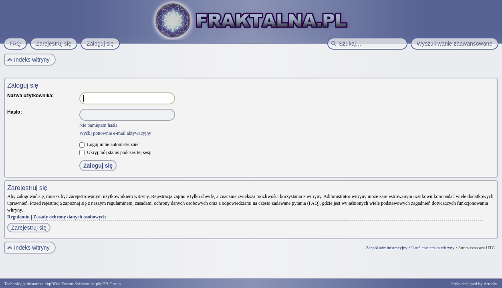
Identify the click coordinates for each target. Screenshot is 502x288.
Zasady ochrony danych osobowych (69, 217)
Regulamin (18, 217)
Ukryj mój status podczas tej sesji (115, 152)
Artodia (490, 283)
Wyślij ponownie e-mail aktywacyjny (115, 133)
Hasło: (14, 112)
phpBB (50, 283)
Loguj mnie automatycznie (109, 144)
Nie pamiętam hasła (98, 125)
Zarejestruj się (28, 227)
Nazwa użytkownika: (30, 95)
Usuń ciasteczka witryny (432, 247)
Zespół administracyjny (387, 247)
